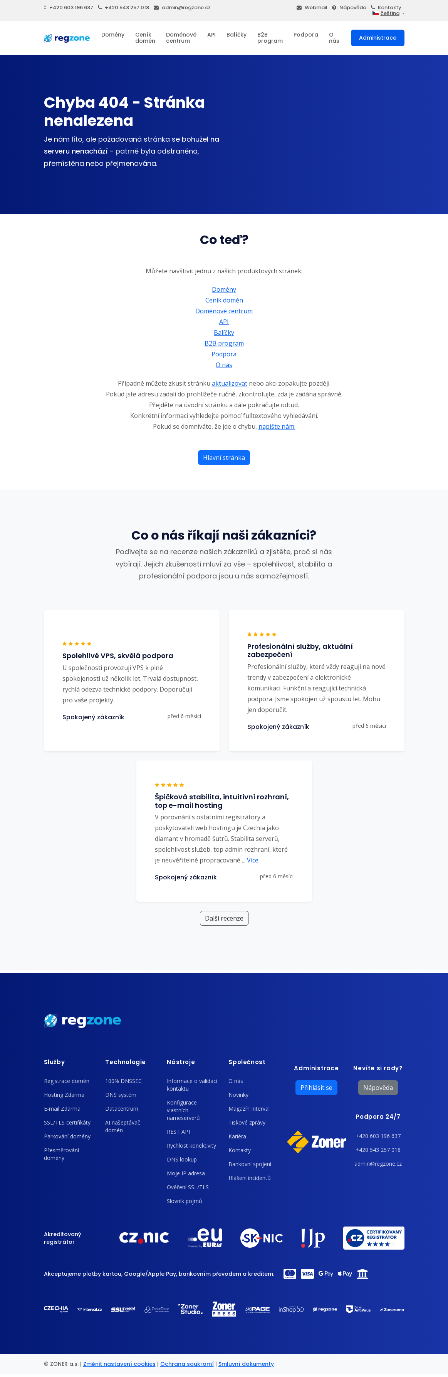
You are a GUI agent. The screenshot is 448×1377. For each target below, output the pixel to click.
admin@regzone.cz (182, 7)
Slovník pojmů (184, 1201)
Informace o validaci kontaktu (192, 1084)
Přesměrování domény (61, 1153)
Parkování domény (67, 1136)
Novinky (238, 1094)
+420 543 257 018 (123, 7)
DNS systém (120, 1094)
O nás (334, 38)
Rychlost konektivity (191, 1145)
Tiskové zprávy (246, 1122)
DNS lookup (182, 1159)
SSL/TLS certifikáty (67, 1122)
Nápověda (349, 7)
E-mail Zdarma (62, 1108)
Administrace (377, 38)
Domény (112, 34)
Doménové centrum (181, 38)
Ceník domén (145, 38)
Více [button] (250, 860)
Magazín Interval (249, 1108)
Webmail (312, 7)
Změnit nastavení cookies (119, 1364)
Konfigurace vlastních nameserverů (183, 1110)
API (211, 34)
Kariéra (237, 1136)
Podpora (306, 34)
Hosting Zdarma (64, 1094)
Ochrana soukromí (187, 1364)
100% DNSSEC (123, 1081)
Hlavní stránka (224, 457)
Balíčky (237, 34)
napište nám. (276, 426)
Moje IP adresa (186, 1173)
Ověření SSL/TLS (188, 1187)
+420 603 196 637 (68, 7)
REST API (178, 1131)
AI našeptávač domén (122, 1126)
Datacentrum (121, 1108)
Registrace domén (66, 1081)
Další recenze (224, 918)
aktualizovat (229, 383)
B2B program (270, 38)
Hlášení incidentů (249, 1177)
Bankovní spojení (249, 1164)
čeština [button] (385, 13)
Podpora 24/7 (378, 1117)
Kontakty (386, 7)
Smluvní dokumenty (246, 1364)
